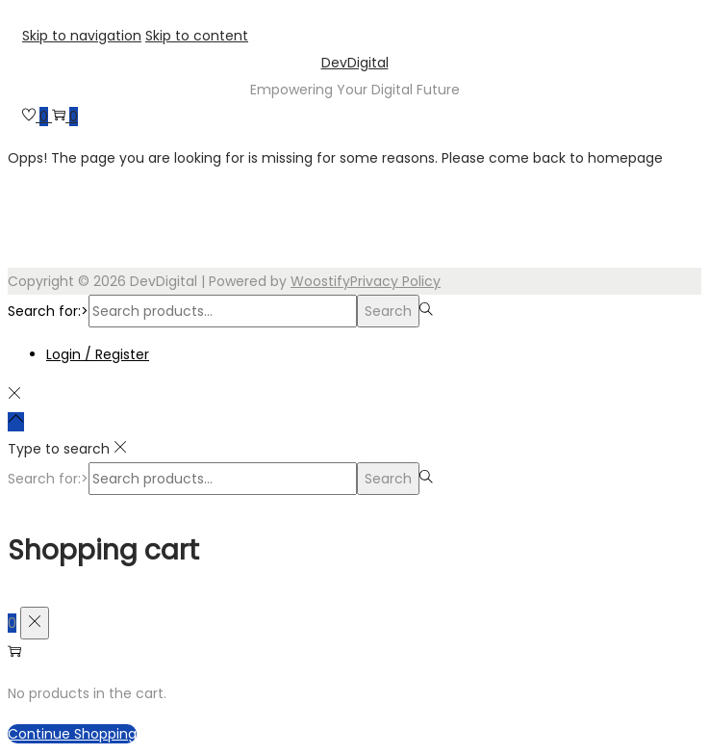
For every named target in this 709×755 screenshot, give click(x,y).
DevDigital (355, 62)
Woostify (320, 281)
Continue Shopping (72, 733)
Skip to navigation (81, 35)
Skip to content (196, 35)
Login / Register (97, 354)
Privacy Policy (395, 281)
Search (388, 311)
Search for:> (48, 311)
